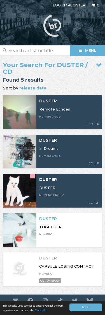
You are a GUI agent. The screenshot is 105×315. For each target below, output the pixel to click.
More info (40, 310)
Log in (59, 5)
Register (76, 5)
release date (32, 88)
